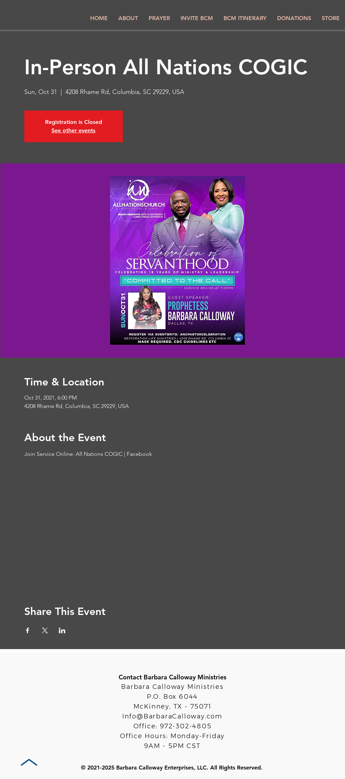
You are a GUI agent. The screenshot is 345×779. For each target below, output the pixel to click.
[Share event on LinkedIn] (62, 630)
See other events (73, 130)
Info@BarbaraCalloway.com (172, 716)
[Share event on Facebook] (27, 630)
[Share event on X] (45, 630)
